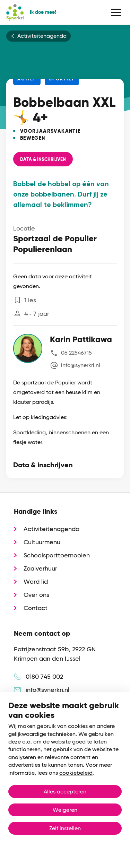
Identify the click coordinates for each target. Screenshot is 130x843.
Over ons (36, 594)
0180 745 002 (44, 676)
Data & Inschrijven (43, 159)
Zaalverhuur (40, 568)
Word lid (36, 581)
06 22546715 (76, 352)
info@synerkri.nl (80, 365)
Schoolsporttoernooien (57, 555)
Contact (35, 607)
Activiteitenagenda (42, 36)
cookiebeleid (76, 773)
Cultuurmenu (42, 542)
